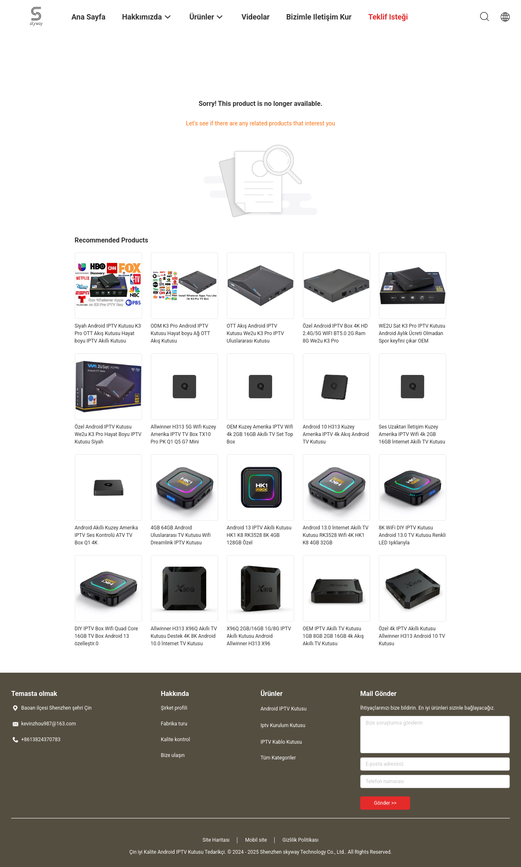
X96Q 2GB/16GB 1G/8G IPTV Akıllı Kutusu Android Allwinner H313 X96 (259, 636)
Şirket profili (174, 708)
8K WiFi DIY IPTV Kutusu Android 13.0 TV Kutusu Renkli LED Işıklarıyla (412, 535)
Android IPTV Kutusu (283, 709)
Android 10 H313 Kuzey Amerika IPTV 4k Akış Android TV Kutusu (336, 434)
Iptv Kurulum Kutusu (282, 725)
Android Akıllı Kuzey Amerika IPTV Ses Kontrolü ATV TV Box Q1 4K (106, 535)
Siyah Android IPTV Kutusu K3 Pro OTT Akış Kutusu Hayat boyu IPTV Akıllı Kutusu (108, 333)
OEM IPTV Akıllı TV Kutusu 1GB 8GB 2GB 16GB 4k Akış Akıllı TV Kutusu (333, 636)
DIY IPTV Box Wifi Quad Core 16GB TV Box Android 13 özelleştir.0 (106, 636)
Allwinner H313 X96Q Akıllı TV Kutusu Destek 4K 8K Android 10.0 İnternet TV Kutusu (184, 636)
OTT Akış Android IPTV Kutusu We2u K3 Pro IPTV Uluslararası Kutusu (255, 333)
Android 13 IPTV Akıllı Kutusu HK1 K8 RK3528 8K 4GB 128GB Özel (259, 535)
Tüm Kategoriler (278, 758)
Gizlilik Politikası (301, 840)
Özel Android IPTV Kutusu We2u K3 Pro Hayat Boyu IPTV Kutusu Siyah (108, 434)
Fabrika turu (174, 724)
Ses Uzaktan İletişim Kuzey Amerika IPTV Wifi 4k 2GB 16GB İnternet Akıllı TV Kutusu (412, 434)
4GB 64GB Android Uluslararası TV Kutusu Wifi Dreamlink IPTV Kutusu (181, 535)
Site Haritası (216, 840)
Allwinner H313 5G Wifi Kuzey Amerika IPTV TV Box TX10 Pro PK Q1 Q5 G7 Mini (183, 434)
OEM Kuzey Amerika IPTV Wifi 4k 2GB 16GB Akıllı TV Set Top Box (260, 434)
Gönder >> (385, 803)
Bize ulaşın (172, 755)
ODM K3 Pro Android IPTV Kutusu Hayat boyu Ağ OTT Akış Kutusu (180, 333)
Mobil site (256, 840)
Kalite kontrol (175, 739)
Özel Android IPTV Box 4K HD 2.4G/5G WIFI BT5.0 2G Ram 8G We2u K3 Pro (335, 333)
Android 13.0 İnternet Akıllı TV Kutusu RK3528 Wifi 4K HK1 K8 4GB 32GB (336, 535)
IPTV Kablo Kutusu (281, 742)
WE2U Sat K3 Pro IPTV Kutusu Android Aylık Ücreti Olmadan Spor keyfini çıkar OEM (412, 333)
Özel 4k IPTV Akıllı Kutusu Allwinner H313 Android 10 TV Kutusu (412, 636)
